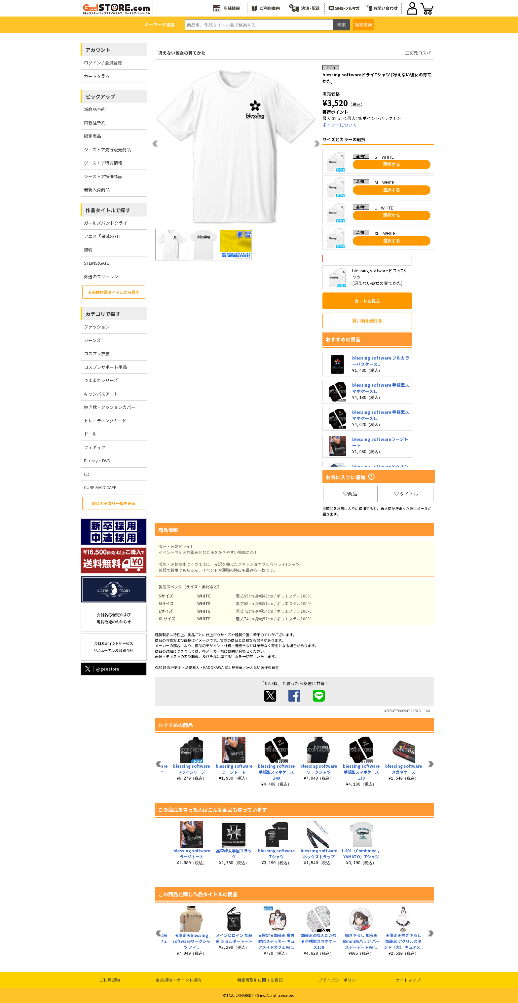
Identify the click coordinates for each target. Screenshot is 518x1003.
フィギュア (94, 447)
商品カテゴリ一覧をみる (113, 503)
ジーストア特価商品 (103, 176)
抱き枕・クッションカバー (109, 407)
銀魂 (88, 250)
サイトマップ (408, 980)
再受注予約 (94, 123)
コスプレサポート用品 (105, 367)
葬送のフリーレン (101, 276)
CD (87, 474)
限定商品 (92, 136)
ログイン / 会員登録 (103, 62)
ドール (90, 434)
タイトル (406, 493)
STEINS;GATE (96, 263)
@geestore (101, 669)
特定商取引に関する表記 (260, 980)
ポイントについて (339, 125)
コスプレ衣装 (97, 353)
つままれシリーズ (101, 380)
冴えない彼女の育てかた (181, 53)
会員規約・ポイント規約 (179, 980)
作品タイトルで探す (108, 210)
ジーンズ (92, 340)
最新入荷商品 (97, 189)
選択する (391, 164)
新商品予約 (94, 109)
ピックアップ (100, 96)
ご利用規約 (109, 980)
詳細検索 (363, 24)
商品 (350, 493)
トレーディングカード (105, 420)
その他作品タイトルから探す (113, 292)
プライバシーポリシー (339, 980)
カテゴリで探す (103, 313)
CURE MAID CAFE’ (101, 487)
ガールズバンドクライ (105, 223)
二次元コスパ (418, 53)
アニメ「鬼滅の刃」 (103, 236)
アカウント (98, 49)
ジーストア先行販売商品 (107, 149)
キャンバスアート (101, 394)
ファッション (97, 327)
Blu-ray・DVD (97, 460)
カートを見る (97, 76)
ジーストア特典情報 (103, 163)
